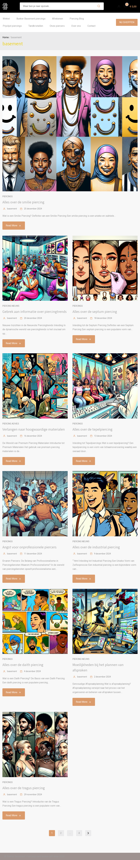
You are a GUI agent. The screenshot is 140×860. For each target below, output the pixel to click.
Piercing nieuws (10, 306)
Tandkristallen (35, 25)
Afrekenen (57, 18)
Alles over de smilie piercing (23, 202)
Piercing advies (10, 423)
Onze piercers (57, 25)
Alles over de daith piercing (22, 664)
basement (12, 208)
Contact (91, 25)
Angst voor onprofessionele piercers (29, 547)
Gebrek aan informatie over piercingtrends (34, 311)
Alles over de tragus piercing (23, 787)
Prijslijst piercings (12, 25)
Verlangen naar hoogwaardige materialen (33, 429)
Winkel (6, 18)
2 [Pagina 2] (61, 833)
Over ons (76, 25)
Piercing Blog (77, 18)
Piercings (7, 196)
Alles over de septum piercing (94, 311)
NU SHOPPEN (126, 22)
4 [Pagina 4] (79, 833)
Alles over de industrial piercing (96, 547)
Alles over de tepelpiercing (92, 429)
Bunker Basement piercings (30, 18)
